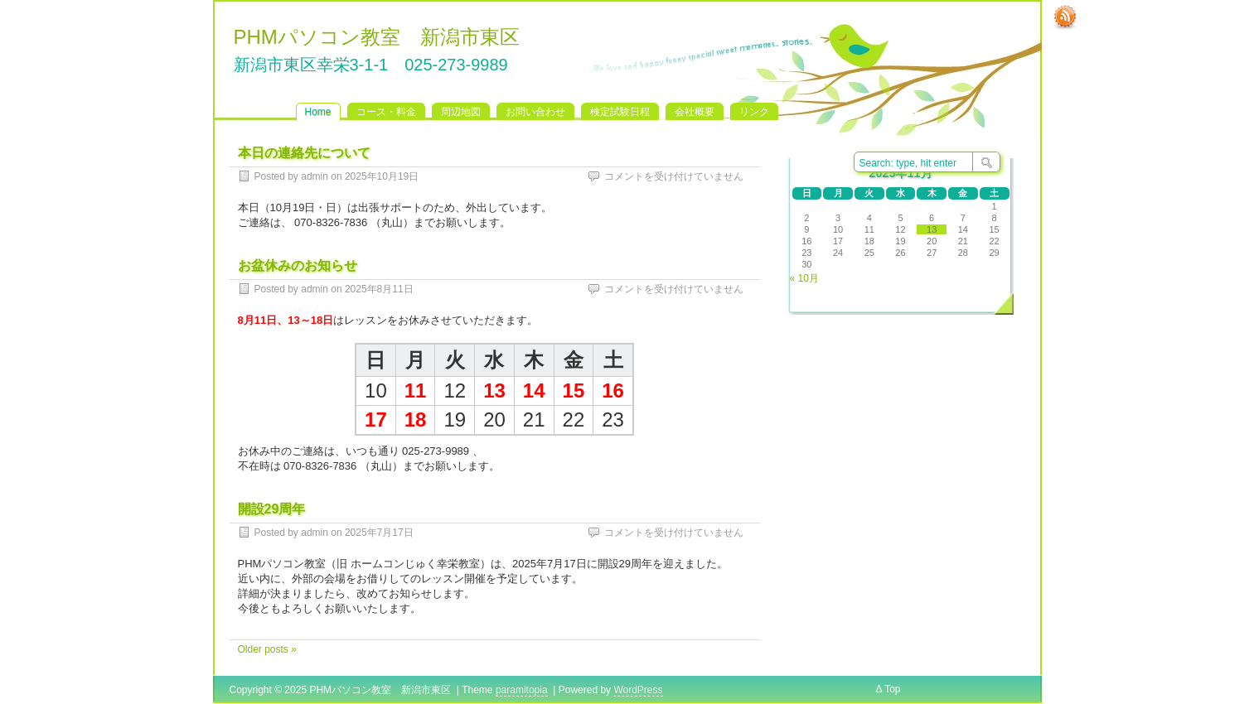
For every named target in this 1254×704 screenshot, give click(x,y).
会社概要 (694, 112)
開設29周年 (272, 509)
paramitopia (522, 690)
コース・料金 (386, 112)
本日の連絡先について (304, 153)
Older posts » (267, 649)
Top (892, 689)
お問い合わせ (535, 112)
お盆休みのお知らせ (297, 265)
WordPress (637, 690)
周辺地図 (461, 112)
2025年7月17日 (379, 532)
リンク (754, 112)
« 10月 (804, 278)
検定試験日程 (620, 112)
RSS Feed (1065, 17)
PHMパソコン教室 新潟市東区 (377, 37)
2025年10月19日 (382, 176)
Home (318, 112)
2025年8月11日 (379, 289)
